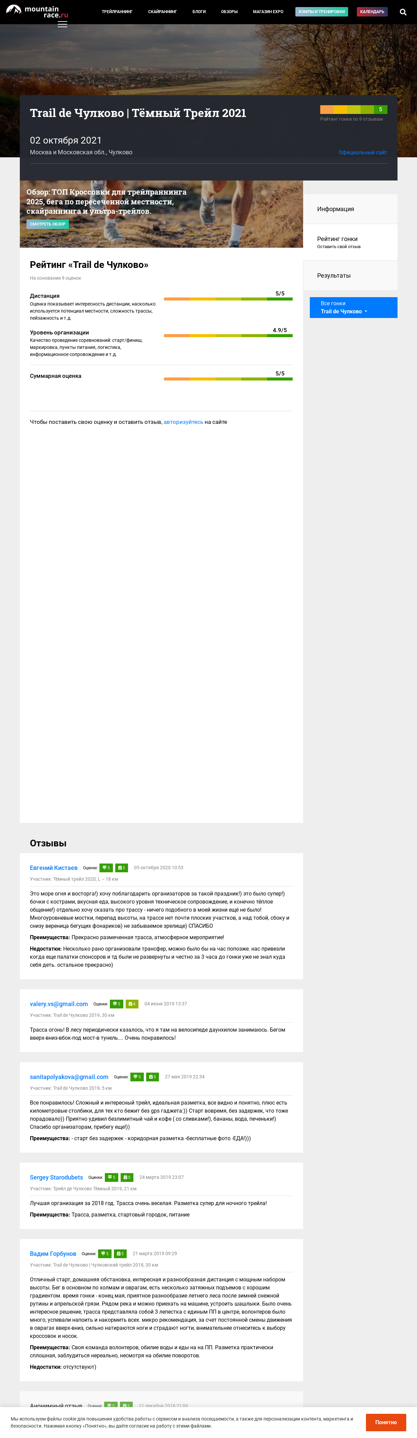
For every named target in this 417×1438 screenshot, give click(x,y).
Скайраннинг (162, 11)
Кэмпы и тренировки (322, 11)
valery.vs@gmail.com (59, 1003)
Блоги (199, 11)
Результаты (334, 275)
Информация (335, 208)
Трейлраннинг (117, 11)
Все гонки (342, 307)
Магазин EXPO (268, 11)
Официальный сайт (363, 152)
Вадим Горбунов (53, 1253)
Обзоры (229, 11)
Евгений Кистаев (54, 867)
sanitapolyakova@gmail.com (69, 1076)
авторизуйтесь (183, 421)
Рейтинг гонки (350, 242)
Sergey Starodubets (56, 1177)
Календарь (372, 11)
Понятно (386, 1422)
